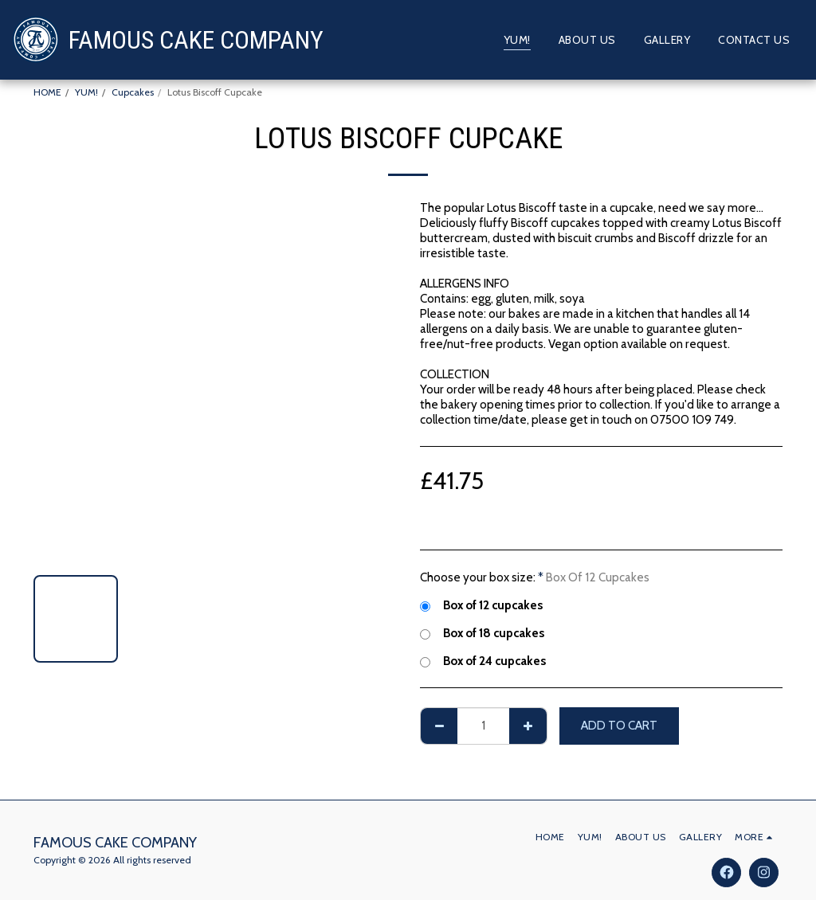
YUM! (86, 92)
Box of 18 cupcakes (482, 632)
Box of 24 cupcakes (483, 660)
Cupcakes (133, 92)
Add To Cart (619, 725)
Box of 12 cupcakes (481, 604)
